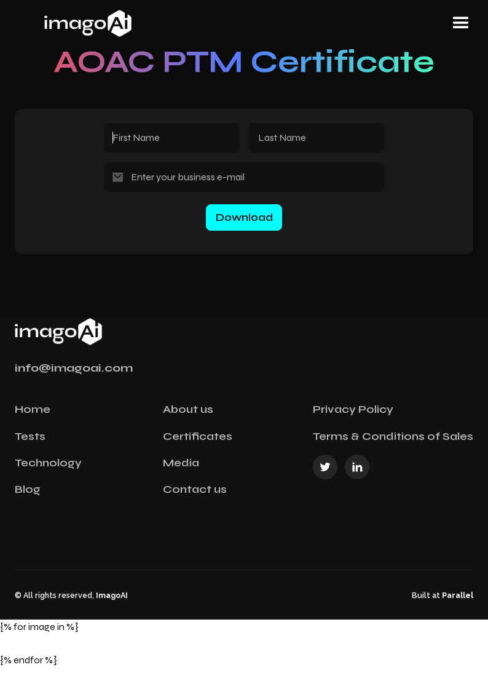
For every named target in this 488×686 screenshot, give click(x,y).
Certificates (197, 436)
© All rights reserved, (71, 595)
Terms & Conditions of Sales (393, 436)
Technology (48, 462)
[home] (134, 23)
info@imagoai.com (74, 368)
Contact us (195, 489)
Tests (30, 436)
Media (181, 462)
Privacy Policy (353, 409)
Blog (28, 489)
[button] (461, 23)
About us (188, 409)
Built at (442, 595)
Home (32, 409)
